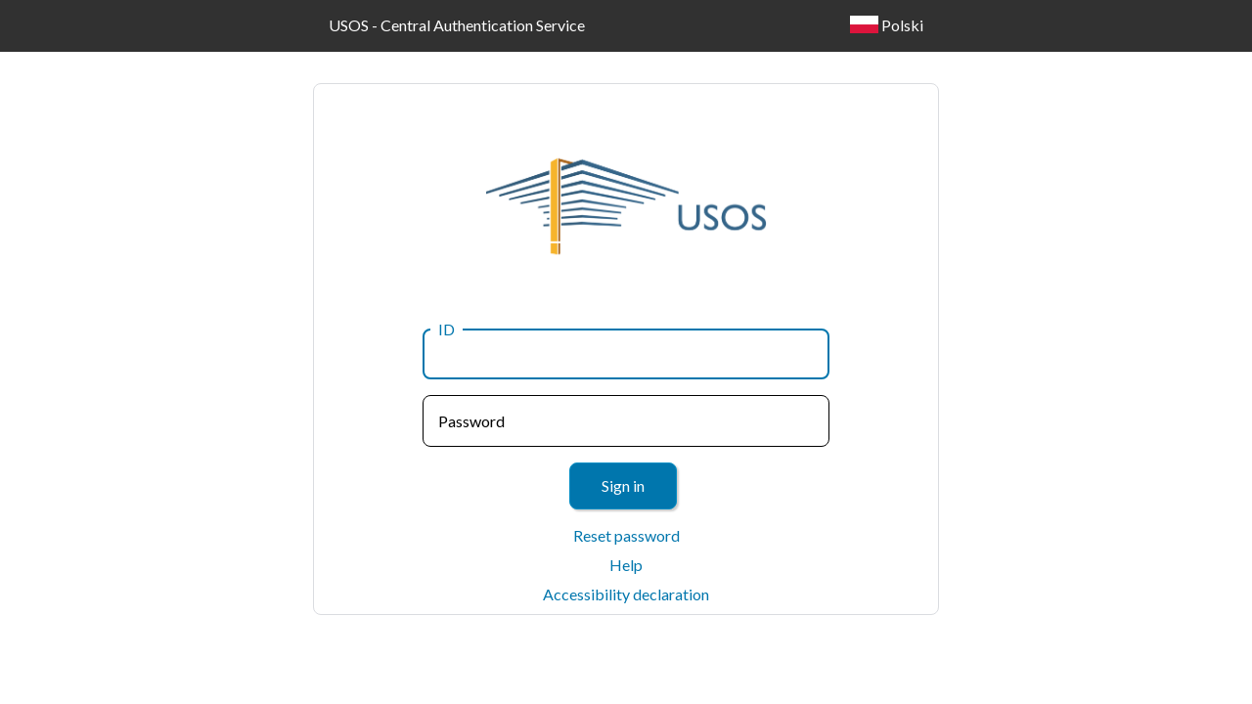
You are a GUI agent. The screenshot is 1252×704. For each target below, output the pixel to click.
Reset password (626, 535)
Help (626, 564)
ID (446, 329)
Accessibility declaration (626, 594)
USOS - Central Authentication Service (457, 25)
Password (471, 421)
